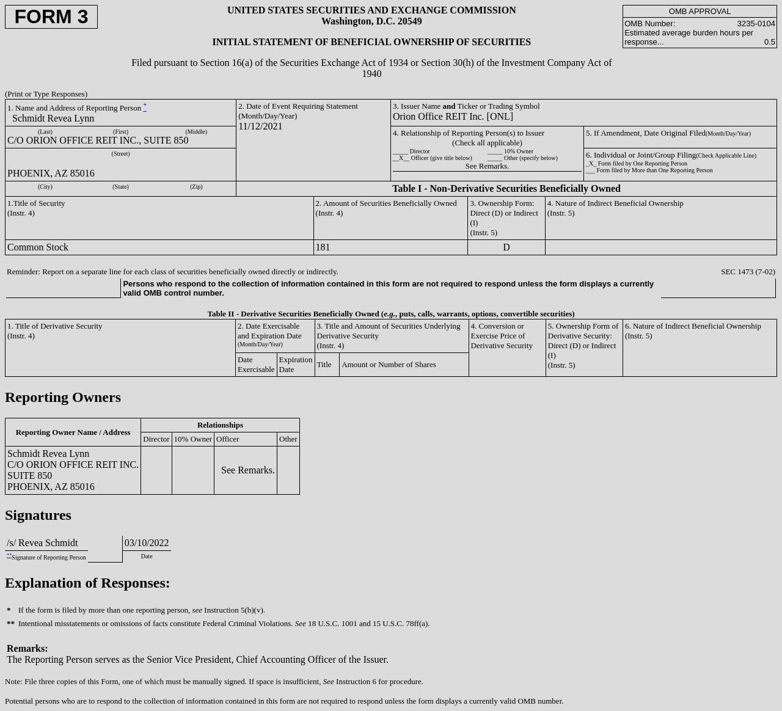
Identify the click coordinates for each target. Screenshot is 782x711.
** (9, 555)
